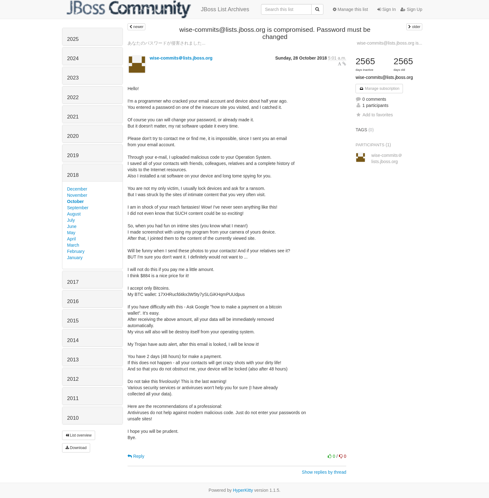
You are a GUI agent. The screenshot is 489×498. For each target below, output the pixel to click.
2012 (73, 379)
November (77, 195)
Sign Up (411, 9)
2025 (73, 39)
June (71, 226)
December (77, 188)
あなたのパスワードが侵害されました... (167, 43)
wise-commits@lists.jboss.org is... (389, 43)
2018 (73, 175)
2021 (73, 117)
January (75, 257)
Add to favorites (374, 114)
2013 (73, 360)
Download (76, 448)
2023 (73, 78)
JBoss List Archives (158, 9)
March (73, 245)
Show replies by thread (324, 472)
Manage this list (350, 9)
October (75, 201)
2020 (73, 136)
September (77, 207)
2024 (73, 58)
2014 (73, 340)
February (76, 251)
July (71, 220)
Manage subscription (379, 88)
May (71, 232)
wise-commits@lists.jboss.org (384, 77)
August (74, 213)
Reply (136, 456)
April (71, 238)
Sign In (386, 9)
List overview (78, 435)
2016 (73, 301)
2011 (73, 398)
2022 (73, 97)
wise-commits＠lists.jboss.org (181, 58)
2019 (73, 155)
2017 (73, 282)
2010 (73, 418)
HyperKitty (243, 490)
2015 (73, 321)
